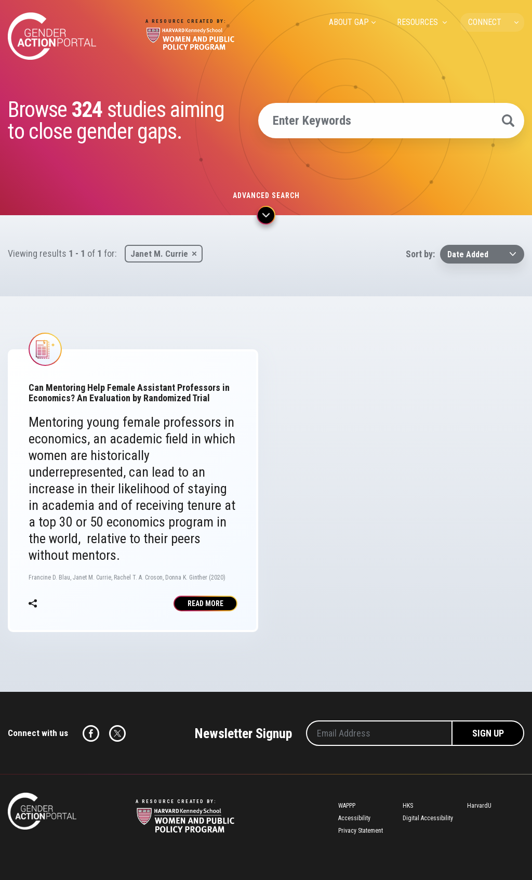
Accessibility (354, 818)
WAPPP (346, 805)
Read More (205, 603)
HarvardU (479, 805)
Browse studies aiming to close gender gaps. (116, 120)
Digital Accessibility (428, 818)
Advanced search (266, 195)
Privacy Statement (360, 830)
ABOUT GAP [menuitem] (349, 22)
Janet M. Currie (159, 253)
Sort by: (420, 253)
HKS (408, 805)
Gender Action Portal (52, 36)
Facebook (91, 733)
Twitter (117, 733)
